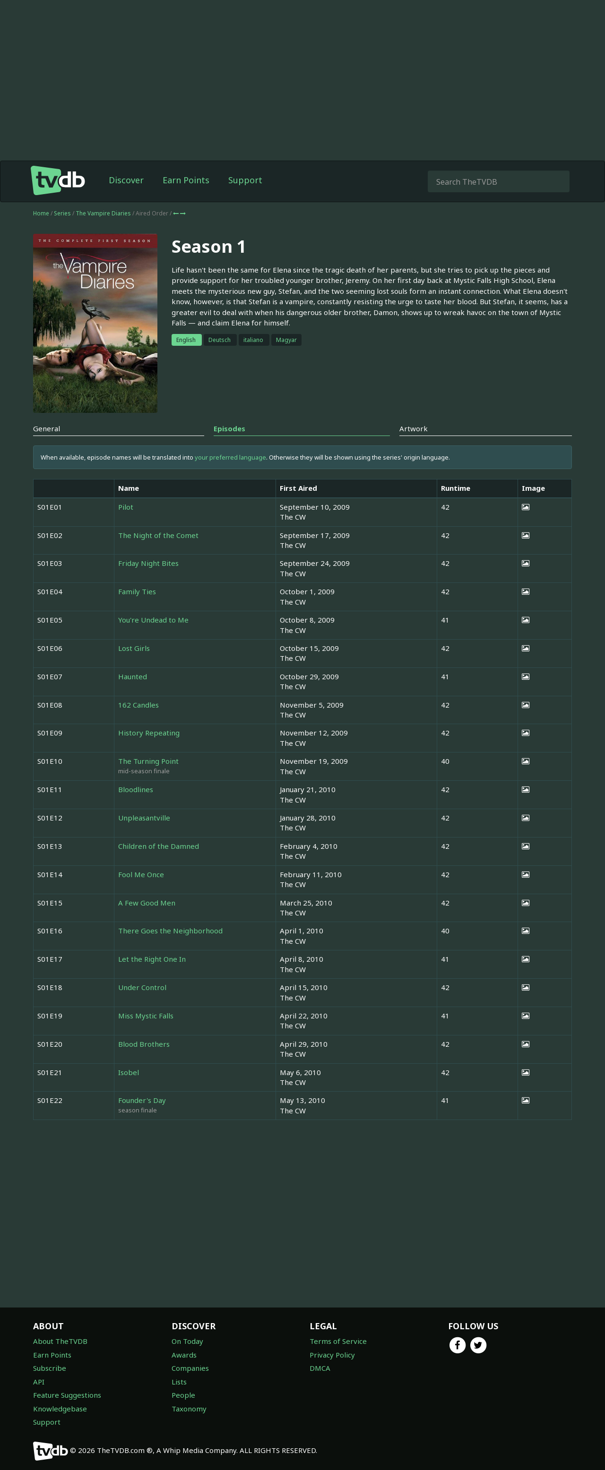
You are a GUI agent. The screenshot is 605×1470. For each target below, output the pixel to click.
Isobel (128, 1072)
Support (245, 180)
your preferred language (230, 457)
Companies (190, 1368)
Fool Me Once (141, 874)
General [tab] (46, 428)
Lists (179, 1381)
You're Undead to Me (153, 619)
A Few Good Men (146, 902)
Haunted (132, 676)
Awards (184, 1354)
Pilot (125, 507)
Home (41, 213)
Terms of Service (338, 1341)
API (38, 1381)
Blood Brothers (144, 1044)
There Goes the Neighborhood (170, 930)
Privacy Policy (332, 1354)
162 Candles (138, 704)
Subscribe (49, 1368)
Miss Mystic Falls (145, 1015)
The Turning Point (148, 761)
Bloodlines (135, 789)
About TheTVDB (60, 1341)
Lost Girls (134, 648)
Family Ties (137, 591)
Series (62, 213)
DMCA (320, 1368)
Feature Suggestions (67, 1395)
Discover (126, 180)
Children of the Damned (158, 846)
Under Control (142, 987)
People (183, 1395)
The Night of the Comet (158, 535)
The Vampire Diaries (104, 213)
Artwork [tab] (413, 428)
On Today (187, 1341)
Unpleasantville (144, 817)
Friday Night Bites (148, 563)
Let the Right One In (152, 959)
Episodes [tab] (229, 428)
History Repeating (149, 732)
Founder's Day (142, 1100)
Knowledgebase (60, 1408)
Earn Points (186, 180)
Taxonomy (189, 1408)
